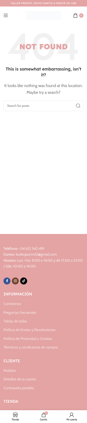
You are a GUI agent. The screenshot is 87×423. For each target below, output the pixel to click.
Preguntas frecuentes (19, 312)
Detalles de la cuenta (19, 379)
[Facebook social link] (6, 280)
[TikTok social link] (23, 280)
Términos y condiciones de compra (30, 347)
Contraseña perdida (18, 388)
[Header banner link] (43, 3)
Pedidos (9, 370)
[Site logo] (43, 15)
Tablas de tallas (15, 321)
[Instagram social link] (15, 280)
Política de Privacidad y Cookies (27, 338)
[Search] (43, 105)
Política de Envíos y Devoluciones (29, 330)
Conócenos (12, 303)
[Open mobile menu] (5, 15)
